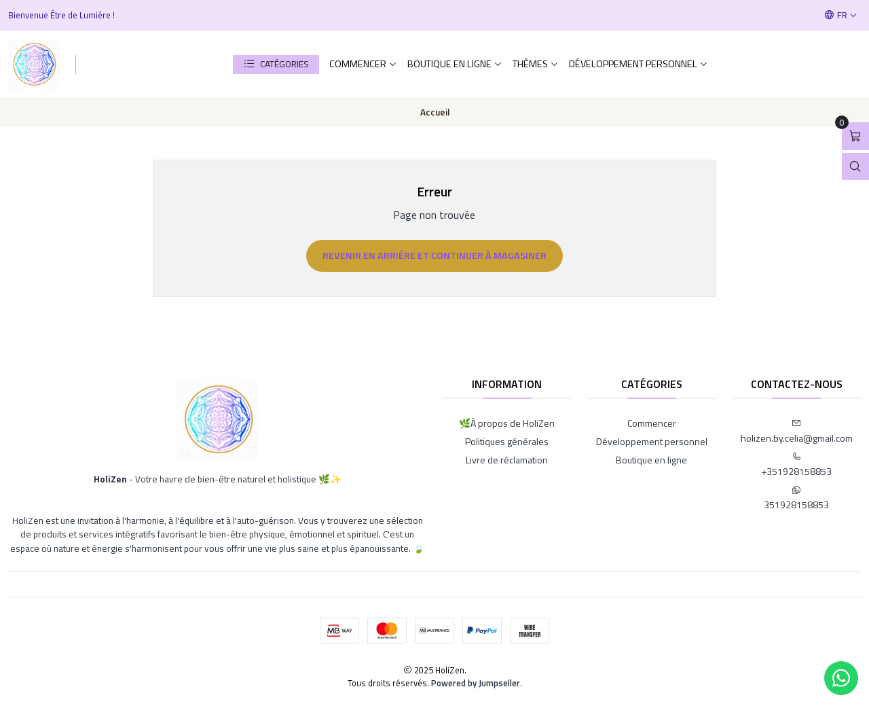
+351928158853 (796, 465)
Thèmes (536, 63)
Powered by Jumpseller (475, 683)
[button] (276, 64)
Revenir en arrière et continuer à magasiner (434, 255)
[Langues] (841, 14)
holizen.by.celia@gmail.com (797, 432)
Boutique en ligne (454, 63)
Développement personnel (638, 63)
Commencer (363, 63)
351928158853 (796, 498)
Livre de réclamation (507, 460)
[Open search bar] (855, 167)
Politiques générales (507, 441)
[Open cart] (855, 136)
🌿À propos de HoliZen (507, 423)
